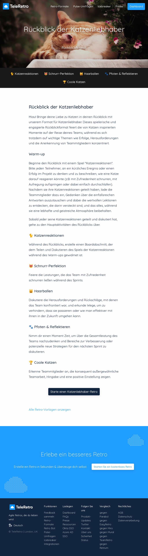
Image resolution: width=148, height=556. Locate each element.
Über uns (86, 532)
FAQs (66, 516)
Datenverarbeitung (128, 520)
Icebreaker (104, 6)
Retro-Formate (60, 6)
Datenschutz (125, 516)
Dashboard (136, 6)
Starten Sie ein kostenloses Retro (113, 466)
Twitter (85, 524)
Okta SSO (68, 528)
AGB (120, 512)
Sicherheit (86, 536)
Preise (119, 6)
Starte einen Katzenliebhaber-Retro (74, 391)
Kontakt (85, 528)
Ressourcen (69, 524)
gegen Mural (107, 532)
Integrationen (51, 543)
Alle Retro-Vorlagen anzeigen (50, 409)
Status (84, 540)
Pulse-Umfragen (83, 6)
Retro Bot (49, 528)
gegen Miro (106, 528)
